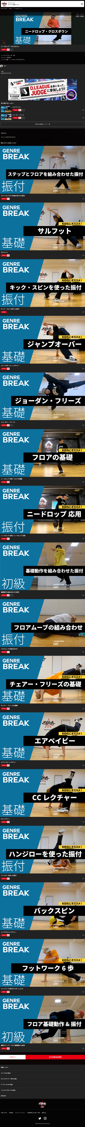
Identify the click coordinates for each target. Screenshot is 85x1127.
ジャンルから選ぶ (6, 1073)
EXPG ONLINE (4, 8)
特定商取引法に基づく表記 (33, 1112)
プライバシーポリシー (20, 1112)
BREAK (10, 8)
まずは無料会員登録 (55, 1057)
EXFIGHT (3, 1096)
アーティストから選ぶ (7, 1084)
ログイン (13, 1057)
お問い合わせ (4, 1112)
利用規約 (11, 1112)
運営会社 (44, 1112)
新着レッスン (4, 1067)
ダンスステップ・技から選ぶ (9, 1079)
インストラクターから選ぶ (8, 1090)
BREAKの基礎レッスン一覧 (42, 124)
